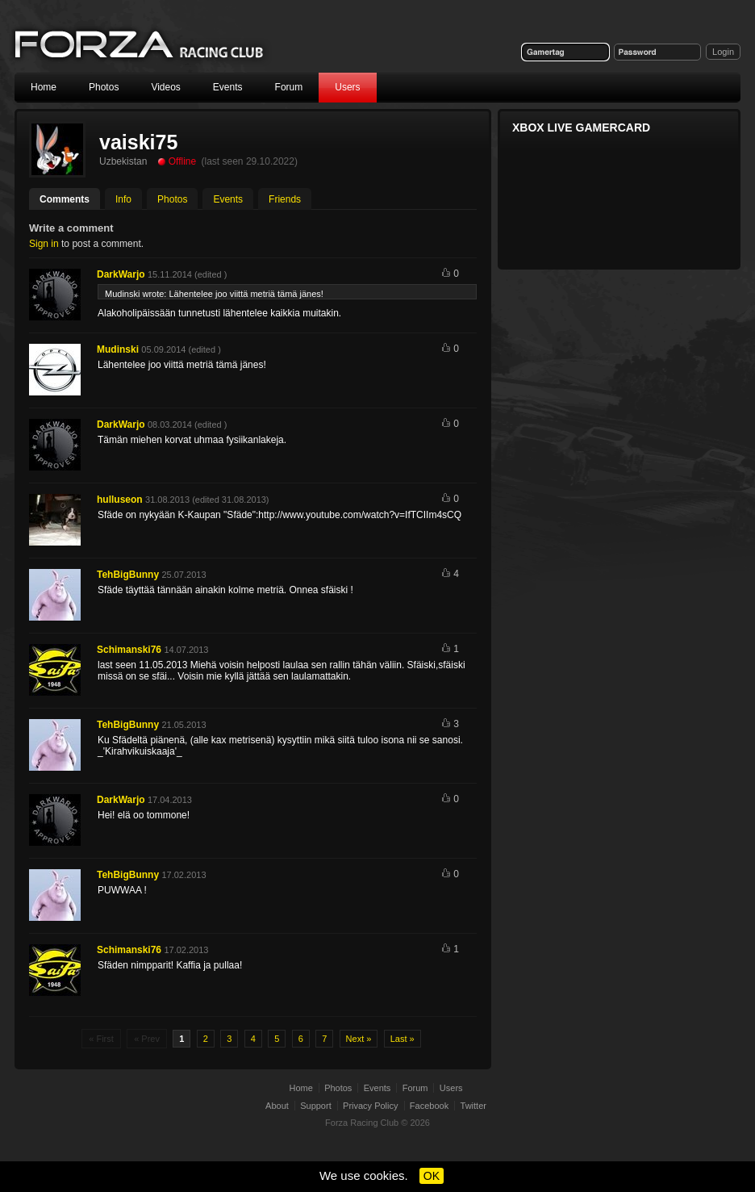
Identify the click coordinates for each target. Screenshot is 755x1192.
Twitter (473, 1105)
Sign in (44, 243)
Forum (289, 87)
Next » (359, 1039)
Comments (65, 199)
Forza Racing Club (140, 45)
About (277, 1105)
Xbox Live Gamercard (581, 127)
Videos (165, 87)
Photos (104, 87)
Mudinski (118, 349)
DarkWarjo (121, 274)
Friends (285, 199)
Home (43, 87)
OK (431, 1175)
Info (123, 199)
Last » (402, 1039)
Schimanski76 (129, 649)
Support (316, 1105)
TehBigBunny (128, 574)
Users (347, 87)
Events (228, 87)
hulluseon (120, 499)
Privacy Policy (370, 1105)
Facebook (429, 1105)
